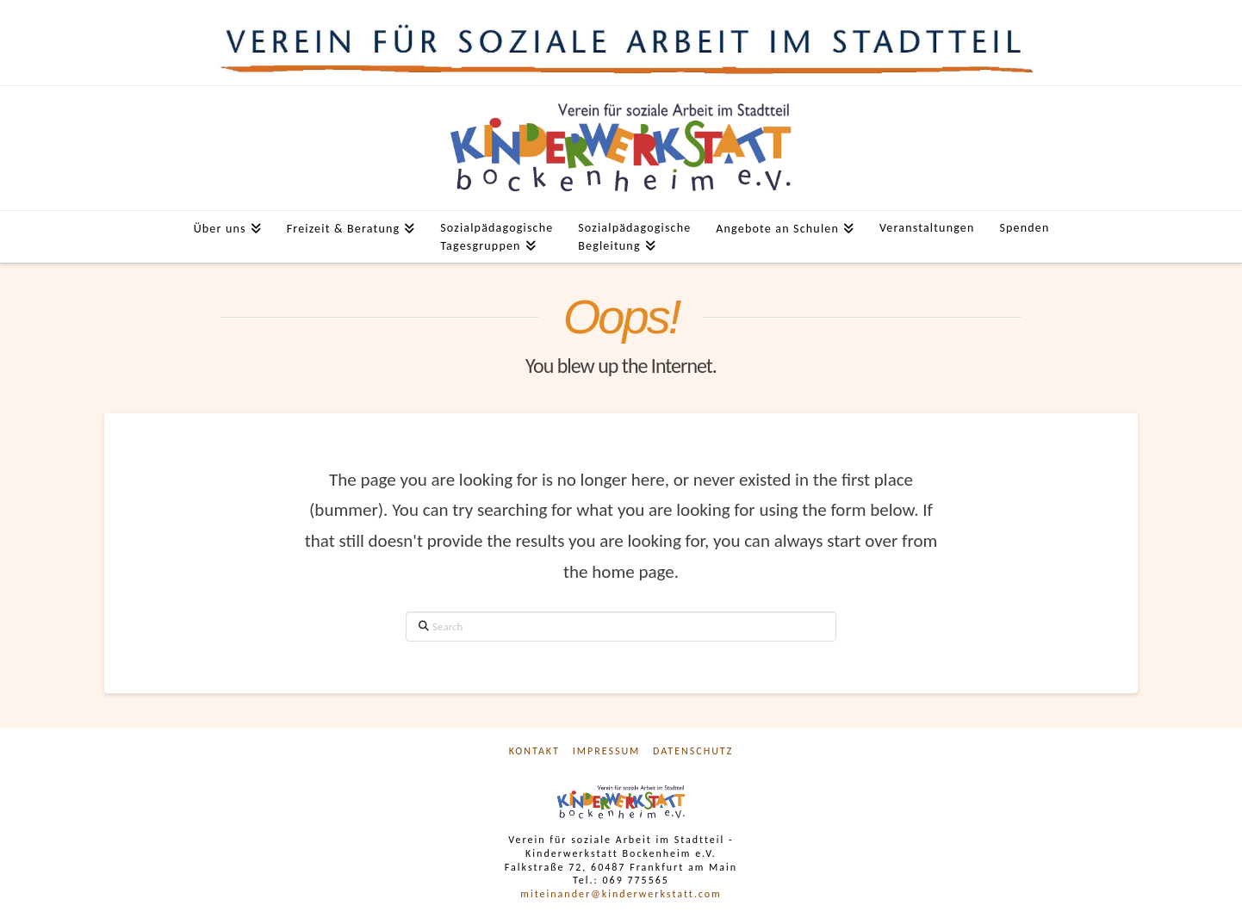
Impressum (607, 751)
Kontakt (534, 751)
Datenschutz (693, 751)
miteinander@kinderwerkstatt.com (620, 894)
